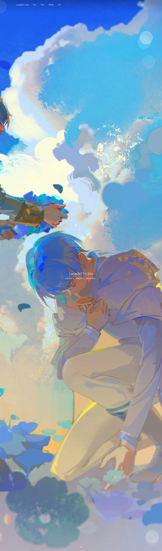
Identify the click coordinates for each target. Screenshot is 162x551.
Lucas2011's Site (22, 5)
